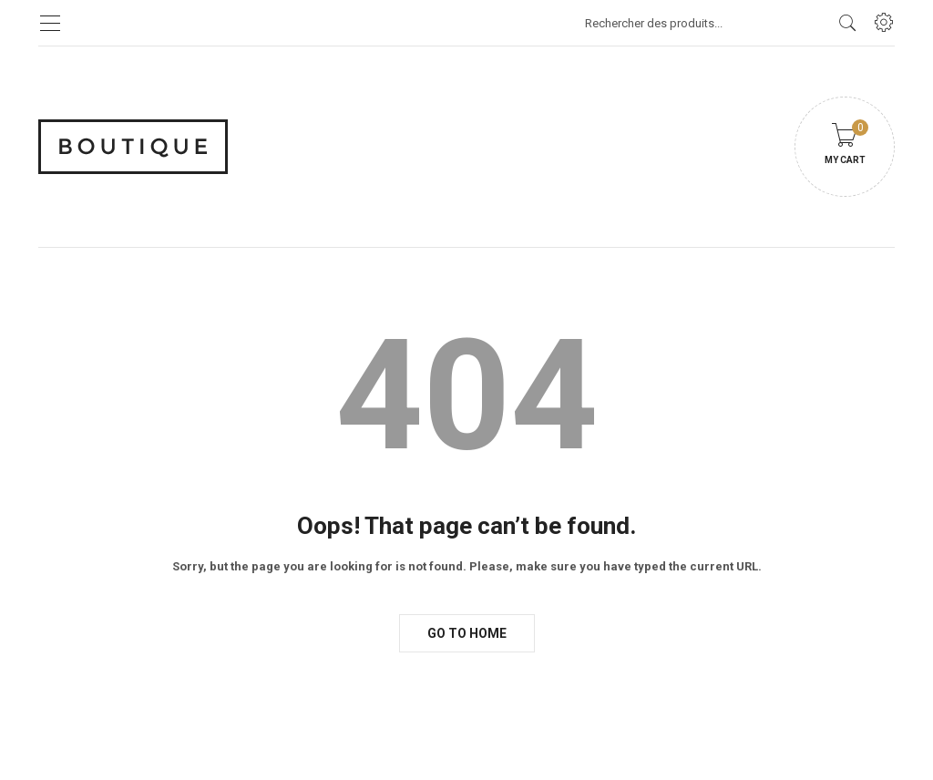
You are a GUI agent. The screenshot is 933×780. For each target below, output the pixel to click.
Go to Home (467, 633)
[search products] (847, 23)
